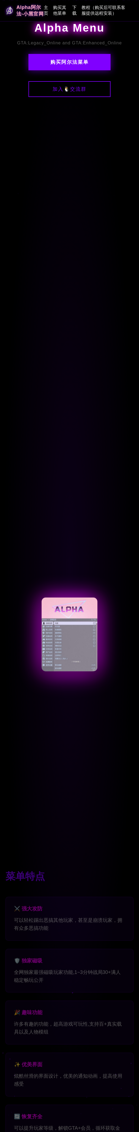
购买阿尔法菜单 (69, 62)
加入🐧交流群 (69, 89)
